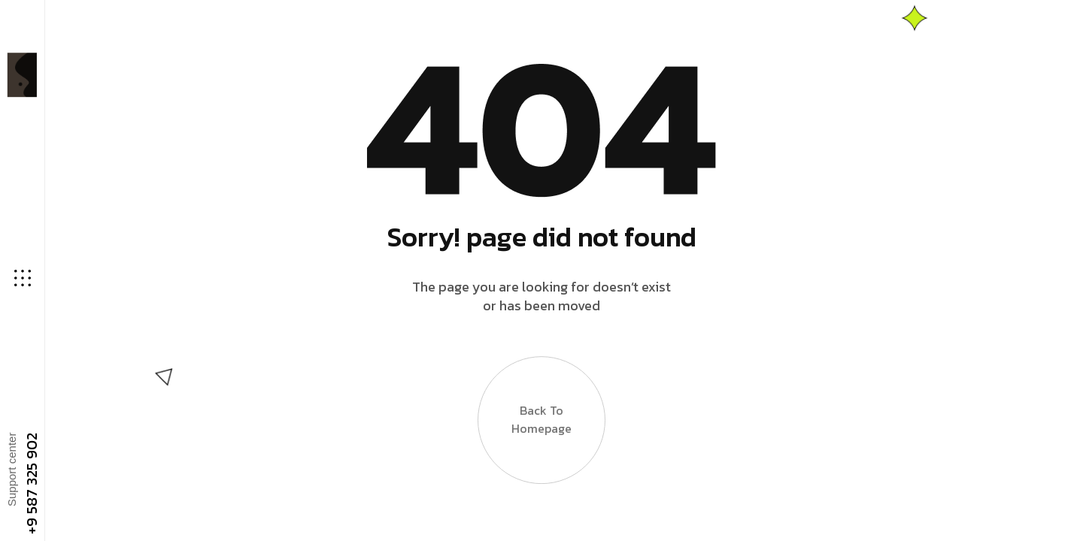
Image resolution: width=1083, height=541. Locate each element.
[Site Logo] (21, 75)
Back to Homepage (541, 415)
